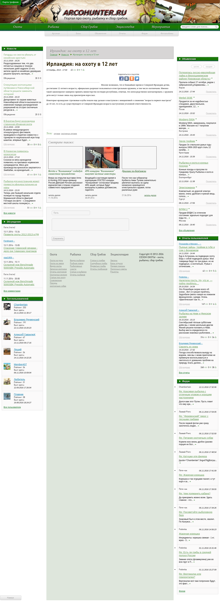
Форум (145, 33)
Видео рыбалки (77, 260)
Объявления (100, 33)
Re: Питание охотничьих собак (196, 437)
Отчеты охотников (58, 271)
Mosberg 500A (187, 119)
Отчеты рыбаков (77, 274)
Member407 (20, 364)
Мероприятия (161, 27)
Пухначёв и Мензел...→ (190, 244)
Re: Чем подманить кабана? (194, 493)
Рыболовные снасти (76, 267)
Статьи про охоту (57, 277)
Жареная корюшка (189, 533)
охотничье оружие (69, 134)
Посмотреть (211, 92)
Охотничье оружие (58, 274)
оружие (57, 134)
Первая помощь (117, 266)
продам (209, 66)
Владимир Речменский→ (191, 343)
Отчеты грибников (98, 269)
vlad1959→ (9, 257)
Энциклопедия (125, 27)
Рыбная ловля (76, 263)
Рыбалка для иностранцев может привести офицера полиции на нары (21, 184)
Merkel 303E (185, 97)
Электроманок (187, 187)
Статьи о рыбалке (78, 271)
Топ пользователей (17, 298)
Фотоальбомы (167, 33)
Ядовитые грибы (98, 266)
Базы (78, 33)
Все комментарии (12, 291)
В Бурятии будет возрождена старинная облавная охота (19, 122)
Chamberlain (21, 304)
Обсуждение (9, 144)
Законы (113, 260)
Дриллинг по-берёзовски (134, 171)
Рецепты (114, 271)
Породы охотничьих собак (58, 284)
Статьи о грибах (97, 260)
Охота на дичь (56, 260)
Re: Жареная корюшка (191, 475)
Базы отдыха (116, 263)
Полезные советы (118, 269)
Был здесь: (19, 310)
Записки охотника (58, 269)
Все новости (9, 213)
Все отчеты (184, 372)
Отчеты (122, 33)
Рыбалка (53, 27)
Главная (53, 54)
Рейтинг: (18, 307)
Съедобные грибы (98, 263)
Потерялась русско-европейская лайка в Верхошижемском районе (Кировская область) (197, 75)
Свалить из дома (188, 346)
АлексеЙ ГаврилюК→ (189, 310)
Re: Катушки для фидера (193, 456)
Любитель (19, 379)
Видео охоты (56, 266)
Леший (17, 349)
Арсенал (56, 33)
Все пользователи (12, 407)
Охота (17, 27)
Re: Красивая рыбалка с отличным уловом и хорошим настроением (195, 394)
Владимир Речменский (26, 319)
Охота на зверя (57, 263)
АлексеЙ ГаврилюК (24, 334)
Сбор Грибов (89, 27)
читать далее (150, 195)
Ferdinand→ (9, 241)
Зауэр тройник (187, 141)
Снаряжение (56, 280)
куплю (196, 66)
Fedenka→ (184, 277)
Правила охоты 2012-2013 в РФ (21, 234)
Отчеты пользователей (195, 238)
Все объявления (187, 230)
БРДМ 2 (183, 209)
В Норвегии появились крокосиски (16, 152)
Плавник (18, 394)
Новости (11, 48)
